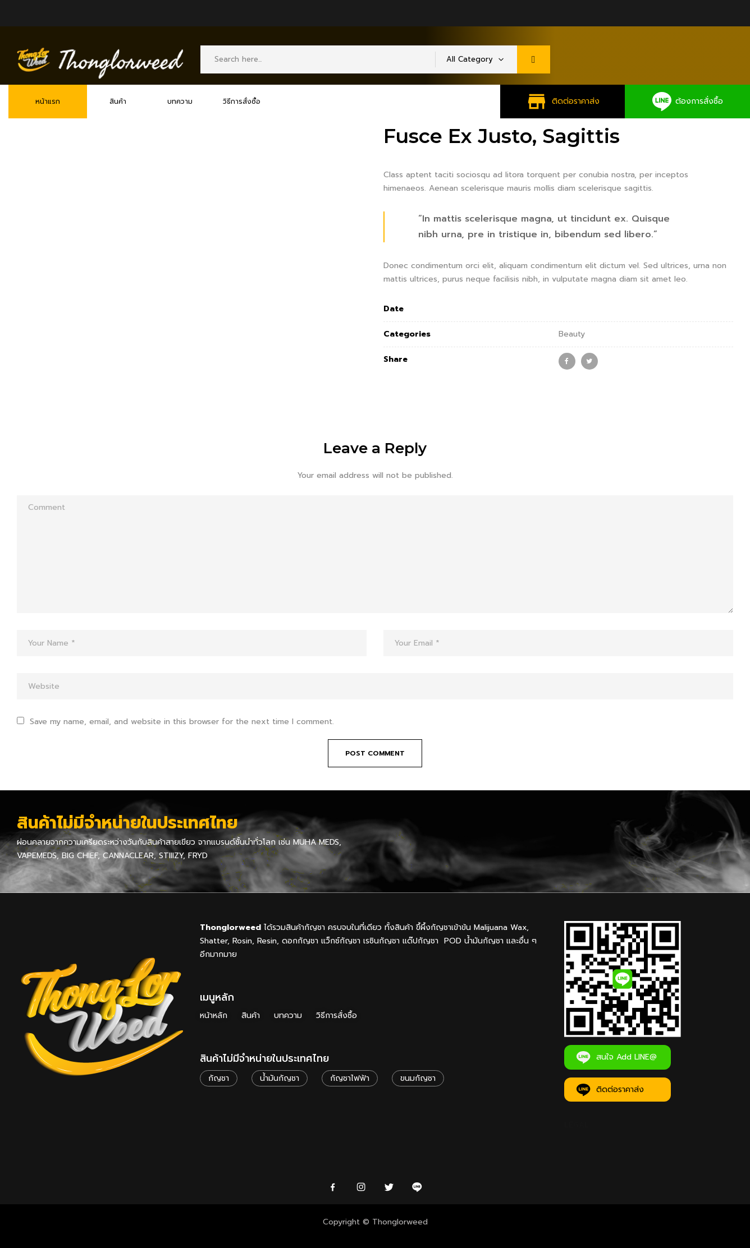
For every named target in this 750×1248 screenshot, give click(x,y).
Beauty (572, 334)
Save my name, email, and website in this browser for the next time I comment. (182, 721)
